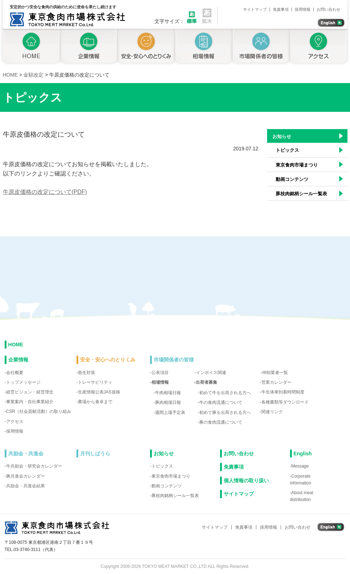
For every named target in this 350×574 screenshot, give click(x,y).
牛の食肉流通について (220, 402)
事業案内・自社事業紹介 (29, 401)
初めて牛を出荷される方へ (225, 392)
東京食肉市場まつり (297, 165)
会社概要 (14, 372)
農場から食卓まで (95, 401)
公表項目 (160, 372)
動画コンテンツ (292, 179)
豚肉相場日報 (168, 402)
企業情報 (88, 47)
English (303, 453)
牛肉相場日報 (168, 392)
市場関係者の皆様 (261, 47)
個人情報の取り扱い (246, 480)
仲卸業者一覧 (275, 372)
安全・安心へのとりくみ (146, 47)
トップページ (30, 47)
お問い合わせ (328, 10)
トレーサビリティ (95, 382)
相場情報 (203, 47)
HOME (15, 344)
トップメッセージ (23, 382)
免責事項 (281, 10)
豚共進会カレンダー (25, 476)
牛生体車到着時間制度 (282, 392)
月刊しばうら (95, 453)
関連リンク (272, 411)
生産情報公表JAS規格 (99, 392)
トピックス (287, 150)
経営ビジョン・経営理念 (29, 392)
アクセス (320, 47)
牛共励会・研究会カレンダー (34, 466)
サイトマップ (255, 10)
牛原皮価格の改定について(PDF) (45, 192)
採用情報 (303, 10)
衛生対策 (86, 372)
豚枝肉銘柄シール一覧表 (301, 193)
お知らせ (281, 136)
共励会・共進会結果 (25, 485)
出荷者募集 (206, 382)
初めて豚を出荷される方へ (225, 412)
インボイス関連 (211, 372)
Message (300, 466)
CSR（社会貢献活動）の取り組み (38, 411)
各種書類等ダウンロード (285, 402)
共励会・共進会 (25, 453)
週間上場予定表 (170, 412)
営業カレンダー (276, 382)
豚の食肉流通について (220, 422)
